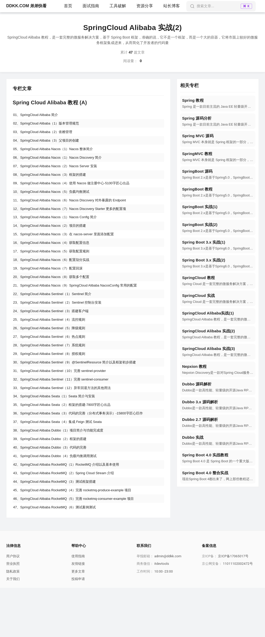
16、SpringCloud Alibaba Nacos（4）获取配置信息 (54, 259)
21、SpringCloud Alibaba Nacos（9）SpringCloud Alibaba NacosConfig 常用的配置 (80, 307)
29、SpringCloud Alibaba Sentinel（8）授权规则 (52, 383)
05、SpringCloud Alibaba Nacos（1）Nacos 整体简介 (56, 153)
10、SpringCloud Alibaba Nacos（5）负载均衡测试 (54, 201)
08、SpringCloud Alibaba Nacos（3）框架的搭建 (53, 182)
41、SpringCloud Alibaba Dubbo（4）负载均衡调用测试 (58, 498)
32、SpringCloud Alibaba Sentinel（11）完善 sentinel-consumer (65, 412)
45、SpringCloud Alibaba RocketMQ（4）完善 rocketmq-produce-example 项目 (77, 537)
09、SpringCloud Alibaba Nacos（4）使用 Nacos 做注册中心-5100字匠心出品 (76, 192)
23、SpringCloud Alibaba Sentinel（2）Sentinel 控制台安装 (61, 326)
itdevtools (161, 613)
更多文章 (78, 621)
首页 (68, 6)
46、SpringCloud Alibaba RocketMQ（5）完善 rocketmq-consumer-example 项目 (79, 546)
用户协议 (13, 605)
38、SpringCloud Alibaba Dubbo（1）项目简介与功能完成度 (62, 469)
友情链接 (78, 613)
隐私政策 (13, 621)
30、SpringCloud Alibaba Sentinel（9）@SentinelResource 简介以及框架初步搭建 (80, 393)
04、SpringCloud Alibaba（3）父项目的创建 (49, 144)
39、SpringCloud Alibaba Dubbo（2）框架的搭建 (53, 479)
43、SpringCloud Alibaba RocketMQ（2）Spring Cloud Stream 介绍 (68, 517)
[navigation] (217, 103)
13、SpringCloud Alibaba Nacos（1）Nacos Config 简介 (59, 230)
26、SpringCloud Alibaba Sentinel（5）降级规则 (52, 355)
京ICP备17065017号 (233, 605)
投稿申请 (78, 628)
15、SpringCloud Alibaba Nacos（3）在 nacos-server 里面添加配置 (68, 249)
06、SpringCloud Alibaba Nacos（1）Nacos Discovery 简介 (61, 163)
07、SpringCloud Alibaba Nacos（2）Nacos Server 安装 (59, 173)
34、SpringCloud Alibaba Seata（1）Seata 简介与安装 (57, 431)
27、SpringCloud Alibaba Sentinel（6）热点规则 (52, 364)
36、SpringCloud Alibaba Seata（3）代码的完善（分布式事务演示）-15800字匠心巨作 (83, 450)
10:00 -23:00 (163, 621)
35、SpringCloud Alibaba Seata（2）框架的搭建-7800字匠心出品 (66, 441)
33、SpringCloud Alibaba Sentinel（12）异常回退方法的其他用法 (66, 422)
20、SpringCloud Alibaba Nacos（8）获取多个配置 (54, 297)
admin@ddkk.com (167, 605)
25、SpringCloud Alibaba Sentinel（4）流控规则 (52, 345)
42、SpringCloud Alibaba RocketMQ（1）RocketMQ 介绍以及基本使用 (70, 508)
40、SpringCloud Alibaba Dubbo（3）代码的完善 (53, 489)
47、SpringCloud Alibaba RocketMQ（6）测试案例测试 (58, 556)
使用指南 (78, 605)
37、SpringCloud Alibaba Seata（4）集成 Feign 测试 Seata (61, 460)
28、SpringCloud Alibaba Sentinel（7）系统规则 (52, 374)
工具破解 (117, 6)
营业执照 (13, 613)
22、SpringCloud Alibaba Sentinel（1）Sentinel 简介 (56, 316)
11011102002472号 (238, 613)
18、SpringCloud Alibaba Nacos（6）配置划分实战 (54, 278)
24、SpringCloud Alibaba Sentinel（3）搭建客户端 (54, 335)
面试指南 (91, 6)
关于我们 (13, 628)
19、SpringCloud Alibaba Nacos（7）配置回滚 (51, 287)
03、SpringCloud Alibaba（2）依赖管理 (45, 134)
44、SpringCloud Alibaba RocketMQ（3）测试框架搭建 (58, 527)
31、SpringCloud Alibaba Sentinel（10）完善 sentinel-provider (63, 402)
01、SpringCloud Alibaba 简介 (37, 115)
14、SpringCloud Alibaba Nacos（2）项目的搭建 (53, 240)
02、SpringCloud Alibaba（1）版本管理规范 (49, 125)
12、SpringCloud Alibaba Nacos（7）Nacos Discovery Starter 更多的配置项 (74, 220)
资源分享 (144, 6)
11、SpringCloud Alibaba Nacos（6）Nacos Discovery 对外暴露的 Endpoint (74, 211)
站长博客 (171, 6)
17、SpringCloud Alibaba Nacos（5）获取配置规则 (54, 268)
